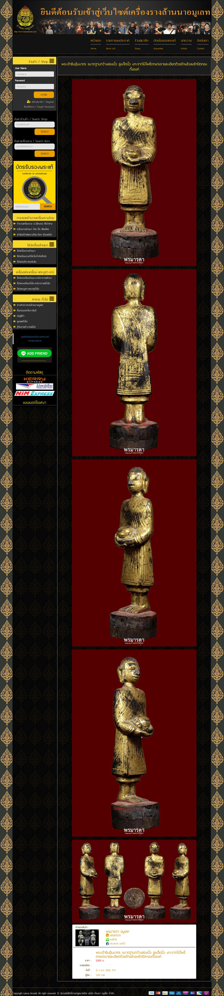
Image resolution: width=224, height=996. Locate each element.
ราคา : (88, 961)
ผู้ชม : (88, 975)
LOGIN (44, 95)
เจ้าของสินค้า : (87, 932)
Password (20, 80)
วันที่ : (88, 970)
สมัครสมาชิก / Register (40, 102)
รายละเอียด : (85, 965)
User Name (20, 68)
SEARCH (45, 132)
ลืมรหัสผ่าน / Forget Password (39, 107)
